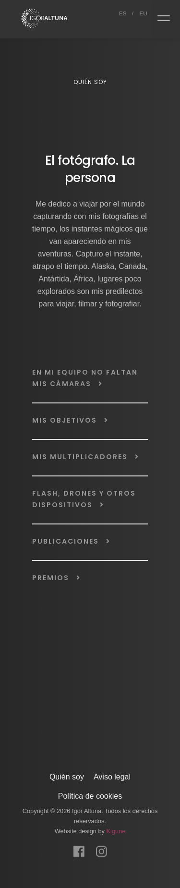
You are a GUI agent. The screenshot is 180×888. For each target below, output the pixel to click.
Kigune (116, 829)
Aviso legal (112, 775)
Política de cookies (90, 794)
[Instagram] (101, 844)
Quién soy (66, 775)
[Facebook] (78, 844)
